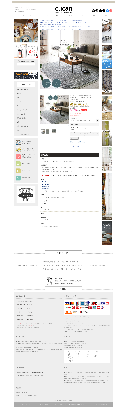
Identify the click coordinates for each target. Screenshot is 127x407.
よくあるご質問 (44, 404)
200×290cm (45, 188)
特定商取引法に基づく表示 (76, 404)
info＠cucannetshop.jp (37, 372)
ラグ (57, 16)
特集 (58, 29)
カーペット (69, 16)
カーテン (32, 16)
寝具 (106, 16)
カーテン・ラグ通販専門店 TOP (47, 20)
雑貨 (94, 16)
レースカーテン (44, 16)
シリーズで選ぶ (60, 22)
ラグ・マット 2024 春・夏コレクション (75, 22)
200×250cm (45, 186)
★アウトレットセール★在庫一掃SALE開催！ (71, 29)
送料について (74, 118)
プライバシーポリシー (28, 404)
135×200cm (45, 182)
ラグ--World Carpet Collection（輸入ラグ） (51, 24)
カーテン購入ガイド (60, 404)
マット (81, 16)
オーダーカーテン (20, 16)
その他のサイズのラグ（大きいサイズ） (81, 26)
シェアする (74, 138)
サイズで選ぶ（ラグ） (65, 20)
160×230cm (45, 184)
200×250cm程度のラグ (77, 20)
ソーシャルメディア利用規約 (99, 404)
